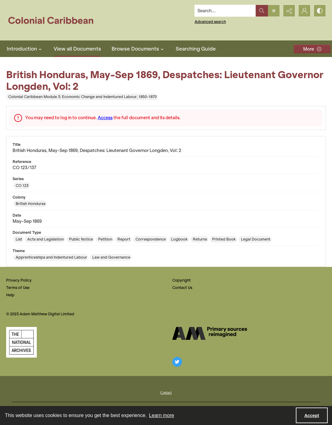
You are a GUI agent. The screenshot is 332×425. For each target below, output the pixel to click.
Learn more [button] (161, 415)
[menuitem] (166, 392)
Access (105, 117)
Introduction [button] (25, 48)
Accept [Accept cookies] (311, 415)
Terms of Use (17, 287)
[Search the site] (225, 11)
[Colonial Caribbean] (55, 20)
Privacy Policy (19, 280)
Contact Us (182, 287)
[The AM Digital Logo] (209, 333)
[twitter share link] (177, 362)
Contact (166, 392)
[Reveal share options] (289, 11)
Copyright (181, 280)
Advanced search (210, 21)
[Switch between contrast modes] (320, 11)
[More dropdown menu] (312, 48)
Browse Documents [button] (138, 48)
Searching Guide (196, 49)
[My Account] (304, 11)
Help (10, 295)
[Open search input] (274, 11)
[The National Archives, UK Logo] (21, 342)
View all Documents (77, 49)
